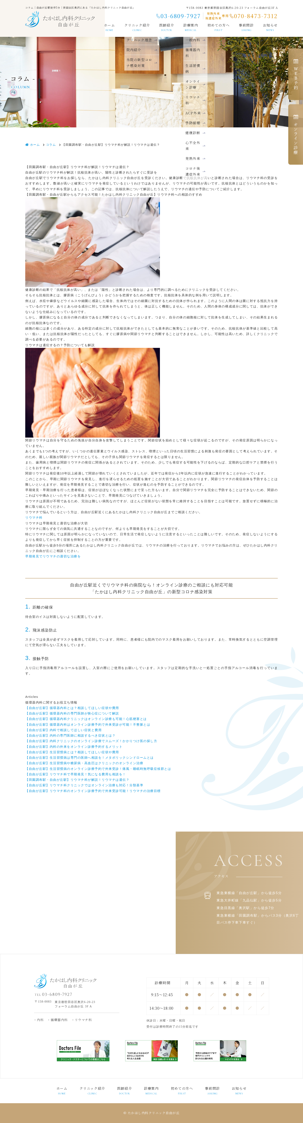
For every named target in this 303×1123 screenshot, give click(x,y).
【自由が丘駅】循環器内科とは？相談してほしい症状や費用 (72, 708)
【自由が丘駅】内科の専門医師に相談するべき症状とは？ (70, 735)
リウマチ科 (34, 517)
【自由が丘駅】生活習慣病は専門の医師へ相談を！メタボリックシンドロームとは (89, 757)
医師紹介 (166, 27)
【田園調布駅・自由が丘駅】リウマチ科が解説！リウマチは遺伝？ (77, 779)
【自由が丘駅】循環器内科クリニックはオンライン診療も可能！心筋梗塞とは (86, 719)
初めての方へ (218, 27)
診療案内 (151, 1091)
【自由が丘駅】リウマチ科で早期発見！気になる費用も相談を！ (75, 774)
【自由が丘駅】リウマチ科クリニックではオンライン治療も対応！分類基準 (84, 785)
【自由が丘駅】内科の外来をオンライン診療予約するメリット (73, 746)
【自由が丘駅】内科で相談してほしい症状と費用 (63, 730)
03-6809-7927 (181, 16)
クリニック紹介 (137, 27)
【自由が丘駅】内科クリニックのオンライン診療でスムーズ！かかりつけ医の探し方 (91, 741)
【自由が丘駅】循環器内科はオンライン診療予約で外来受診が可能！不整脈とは (87, 724)
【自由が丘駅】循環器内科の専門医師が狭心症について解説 (72, 713)
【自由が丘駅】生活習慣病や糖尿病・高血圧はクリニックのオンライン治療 (84, 763)
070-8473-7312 (256, 16)
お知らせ (270, 27)
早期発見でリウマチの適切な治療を (53, 556)
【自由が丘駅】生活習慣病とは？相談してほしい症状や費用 (72, 752)
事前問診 (246, 27)
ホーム (109, 27)
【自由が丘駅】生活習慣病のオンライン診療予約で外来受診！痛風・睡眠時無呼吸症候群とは (98, 768)
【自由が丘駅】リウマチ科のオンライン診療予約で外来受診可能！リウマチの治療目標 (93, 791)
